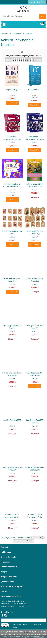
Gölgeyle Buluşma (12, 89)
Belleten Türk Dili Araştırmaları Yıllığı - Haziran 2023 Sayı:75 (35, 517)
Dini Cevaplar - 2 (34, 89)
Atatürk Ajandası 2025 (12, 420)
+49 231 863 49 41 (7, 606)
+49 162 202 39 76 (21, 606)
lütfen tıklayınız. (39, 637)
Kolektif (12, 95)
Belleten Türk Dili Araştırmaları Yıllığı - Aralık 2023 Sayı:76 (12, 517)
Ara (42, 16)
